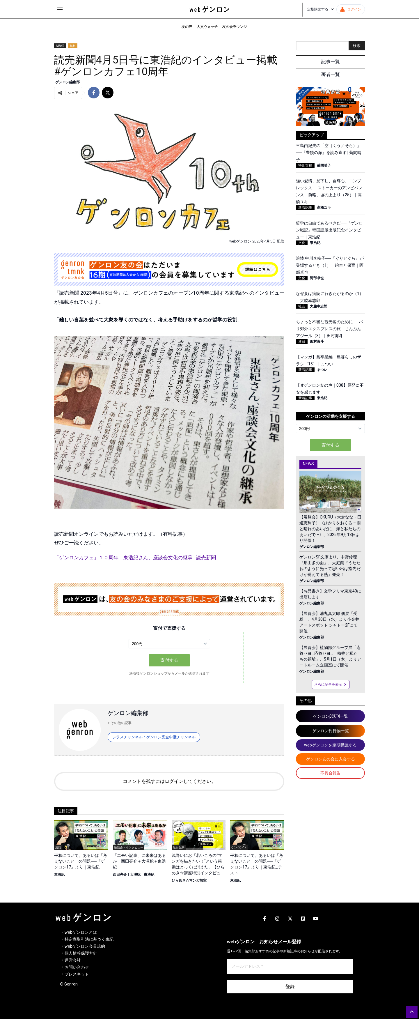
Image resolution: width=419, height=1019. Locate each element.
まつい (322, 370)
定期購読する (320, 9)
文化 (301, 243)
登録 (290, 986)
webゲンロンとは (81, 932)
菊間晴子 (324, 165)
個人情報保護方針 (81, 953)
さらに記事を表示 (330, 684)
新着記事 (305, 208)
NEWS (60, 45)
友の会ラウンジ (234, 27)
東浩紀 (59, 875)
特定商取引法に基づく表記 (89, 939)
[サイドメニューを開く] (60, 9)
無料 (73, 45)
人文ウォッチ (207, 27)
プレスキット (77, 974)
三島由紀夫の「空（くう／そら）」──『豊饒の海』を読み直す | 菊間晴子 (328, 152)
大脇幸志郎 (318, 306)
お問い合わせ (77, 967)
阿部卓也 (317, 278)
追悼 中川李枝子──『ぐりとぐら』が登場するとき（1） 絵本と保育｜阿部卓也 (330, 265)
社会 (301, 306)
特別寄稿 (305, 165)
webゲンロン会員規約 (85, 946)
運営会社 (73, 960)
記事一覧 (330, 61)
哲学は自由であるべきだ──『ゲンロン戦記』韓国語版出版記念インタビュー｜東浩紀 (329, 230)
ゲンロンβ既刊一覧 (330, 716)
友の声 (187, 27)
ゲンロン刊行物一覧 (330, 730)
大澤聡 (135, 875)
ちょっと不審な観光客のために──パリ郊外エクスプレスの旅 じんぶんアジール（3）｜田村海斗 (329, 328)
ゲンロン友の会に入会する (330, 759)
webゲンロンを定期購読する (330, 745)
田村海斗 (317, 341)
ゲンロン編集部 (67, 82)
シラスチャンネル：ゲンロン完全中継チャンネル (154, 737)
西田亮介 (120, 875)
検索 (357, 45)
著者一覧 (330, 74)
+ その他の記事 (120, 723)
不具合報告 (330, 773)
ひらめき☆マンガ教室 (189, 880)
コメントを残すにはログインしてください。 (169, 781)
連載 (301, 341)
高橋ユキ (324, 208)
